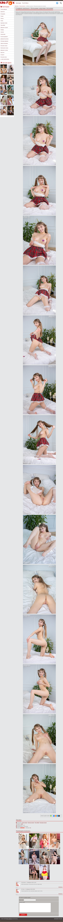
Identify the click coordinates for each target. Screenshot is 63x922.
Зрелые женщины (4, 43)
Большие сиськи (4, 45)
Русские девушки (4, 36)
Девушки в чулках (4, 50)
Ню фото (2, 54)
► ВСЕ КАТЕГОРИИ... (5, 59)
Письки (2, 18)
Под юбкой (3, 25)
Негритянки (3, 34)
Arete (22, 823)
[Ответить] (60, 893)
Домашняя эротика (4, 38)
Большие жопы (4, 57)
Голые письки (24, 822)
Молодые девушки (4, 41)
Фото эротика (9, 920)
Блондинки (3, 13)
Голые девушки (4, 9)
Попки (2, 20)
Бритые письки (31, 822)
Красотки (2, 52)
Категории (18, 3)
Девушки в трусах (4, 27)
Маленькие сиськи (4, 47)
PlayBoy (2, 29)
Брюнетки (3, 11)
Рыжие (2, 16)
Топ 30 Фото (25, 3)
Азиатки (2, 32)
